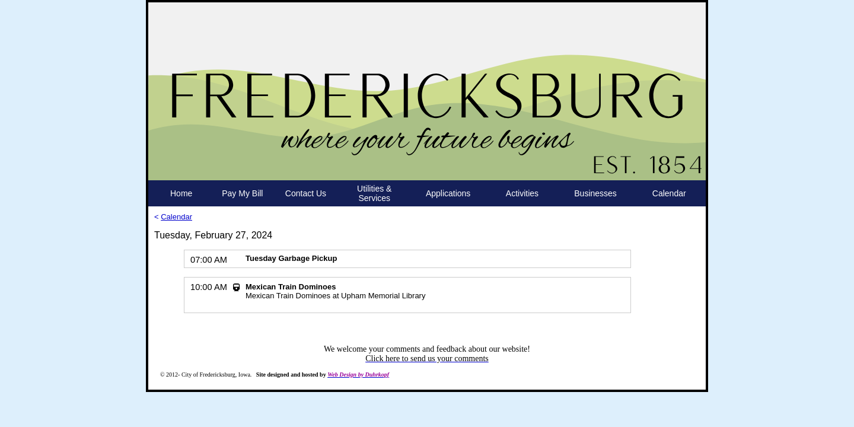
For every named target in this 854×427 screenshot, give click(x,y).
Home (181, 193)
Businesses (595, 193)
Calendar (669, 193)
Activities (522, 193)
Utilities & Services (374, 193)
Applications (448, 193)
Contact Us (305, 193)
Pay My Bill (242, 193)
